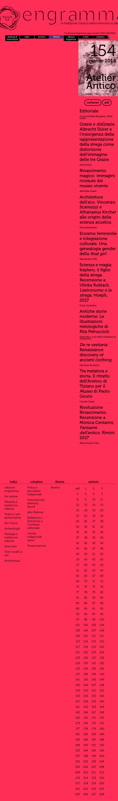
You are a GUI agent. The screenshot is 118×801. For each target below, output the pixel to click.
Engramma (59, 17)
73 (77, 587)
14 (93, 505)
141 (77, 679)
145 (77, 685)
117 (78, 647)
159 (93, 701)
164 (102, 707)
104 (102, 625)
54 (85, 559)
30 (85, 526)
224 (101, 788)
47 (93, 548)
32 (101, 526)
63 (93, 570)
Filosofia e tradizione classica (11, 505)
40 (101, 537)
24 (101, 516)
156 (102, 696)
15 (101, 505)
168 (102, 712)
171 (94, 718)
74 (85, 587)
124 (102, 652)
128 (102, 657)
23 (93, 516)
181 (77, 734)
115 (93, 641)
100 (102, 619)
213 (77, 778)
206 (85, 767)
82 (85, 597)
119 (93, 647)
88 (101, 603)
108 (102, 630)
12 (77, 505)
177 (78, 728)
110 (85, 636)
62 (85, 570)
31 (93, 526)
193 (77, 750)
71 (93, 581)
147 (93, 685)
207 (93, 767)
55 (93, 559)
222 (85, 788)
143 (93, 679)
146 (85, 685)
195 (93, 750)
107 (93, 630)
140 (102, 674)
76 (101, 587)
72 (101, 581)
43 (93, 543)
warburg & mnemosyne (12, 38)
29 (77, 526)
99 (93, 619)
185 (77, 739)
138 (85, 674)
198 (85, 756)
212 (102, 772)
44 (101, 543)
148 (102, 685)
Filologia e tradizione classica (11, 537)
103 (93, 625)
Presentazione (36, 545)
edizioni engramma (71, 38)
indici (27, 37)
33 (77, 532)
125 (77, 657)
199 (93, 756)
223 (93, 788)
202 (85, 761)
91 (93, 608)
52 (101, 554)
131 (94, 663)
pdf (107, 102)
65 (77, 576)
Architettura (12, 560)
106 (85, 630)
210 (85, 772)
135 (93, 668)
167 (93, 712)
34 (85, 532)
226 (85, 794)
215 (93, 778)
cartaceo (93, 102)
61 (77, 570)
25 (77, 521)
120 (102, 647)
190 (85, 745)
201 (77, 761)
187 (93, 739)
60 (101, 565)
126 (85, 657)
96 (101, 614)
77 (77, 592)
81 (77, 597)
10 (93, 499)
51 (93, 554)
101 (77, 625)
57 (77, 565)
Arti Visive (10, 523)
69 (77, 581)
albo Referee (35, 512)
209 (77, 772)
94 (85, 614)
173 (78, 723)
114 (85, 641)
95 (93, 614)
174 (86, 723)
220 (101, 783)
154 (85, 696)
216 (102, 778)
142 (85, 679)
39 (93, 537)
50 (85, 554)
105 (77, 630)
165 (77, 712)
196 (102, 750)
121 (77, 652)
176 (102, 723)
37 (77, 537)
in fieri (86, 37)
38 (85, 537)
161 (77, 707)
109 (77, 636)
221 (77, 788)
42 (85, 543)
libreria (56, 37)
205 (77, 767)
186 (85, 739)
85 (77, 603)
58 (85, 565)
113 (78, 641)
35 (93, 532)
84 (101, 597)
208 (101, 767)
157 (77, 701)
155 (93, 696)
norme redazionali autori (34, 537)
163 (93, 707)
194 (85, 750)
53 (77, 559)
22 (85, 516)
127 (93, 657)
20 (101, 510)
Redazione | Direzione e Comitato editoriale (35, 523)
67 (93, 576)
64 (101, 570)
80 (101, 592)
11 (101, 499)
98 (85, 619)
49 (77, 554)
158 (85, 701)
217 (77, 783)
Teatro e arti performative (12, 516)
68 (101, 576)
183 (93, 734)
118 (85, 647)
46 (85, 548)
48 (101, 548)
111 (94, 636)
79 (93, 592)
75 (93, 587)
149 (77, 690)
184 (102, 734)
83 (93, 597)
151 (93, 690)
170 (85, 718)
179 (93, 728)
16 (77, 510)
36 (101, 532)
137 (78, 674)
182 (85, 734)
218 (85, 783)
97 (77, 619)
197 (77, 756)
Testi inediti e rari (13, 553)
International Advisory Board (35, 503)
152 (102, 690)
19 (93, 510)
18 (85, 510)
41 (77, 543)
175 (93, 723)
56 (101, 559)
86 (85, 603)
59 (93, 565)
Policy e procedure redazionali (34, 491)
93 (77, 614)
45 (77, 548)
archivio (41, 37)
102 (85, 625)
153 (77, 696)
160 (102, 701)
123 (93, 652)
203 (93, 761)
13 (85, 505)
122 (85, 652)
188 (102, 739)
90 (85, 608)
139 (93, 674)
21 (77, 516)
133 (78, 668)
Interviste (10, 546)
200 (101, 756)
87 (93, 603)
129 (77, 663)
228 (101, 794)
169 (77, 718)
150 (85, 690)
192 (102, 745)
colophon (100, 37)
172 (102, 718)
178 (85, 728)
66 (85, 576)
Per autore (11, 496)
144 (102, 679)
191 (93, 745)
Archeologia (12, 528)
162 (85, 707)
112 (102, 636)
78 (85, 592)
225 (77, 794)
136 (102, 668)
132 (102, 663)
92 (101, 608)
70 (85, 581)
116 (102, 641)
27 (93, 521)
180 (102, 728)
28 (101, 521)
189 (77, 745)
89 (77, 608)
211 (93, 772)
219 (93, 783)
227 (93, 794)
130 (85, 663)
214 (85, 778)
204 (101, 761)
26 (85, 521)
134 (85, 668)
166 (85, 712)
